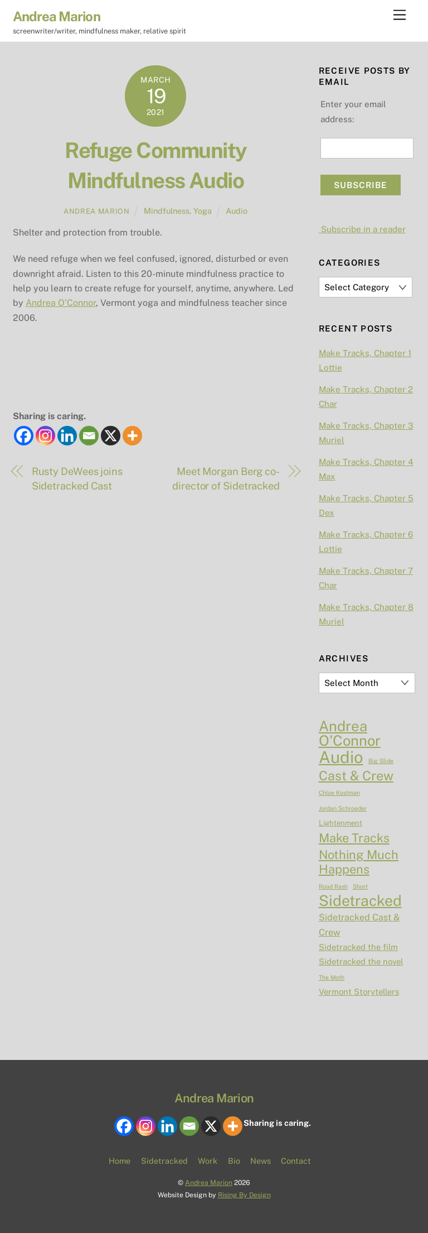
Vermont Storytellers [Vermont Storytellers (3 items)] (359, 991)
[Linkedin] (67, 435)
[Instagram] (45, 435)
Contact (296, 1160)
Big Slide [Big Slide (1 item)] (380, 760)
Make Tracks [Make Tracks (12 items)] (354, 838)
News (260, 1160)
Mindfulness (166, 210)
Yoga (202, 210)
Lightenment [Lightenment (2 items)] (340, 823)
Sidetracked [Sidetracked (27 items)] (360, 901)
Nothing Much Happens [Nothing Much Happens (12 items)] (358, 861)
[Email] (89, 435)
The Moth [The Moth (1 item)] (331, 977)
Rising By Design (244, 1195)
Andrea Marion (96, 211)
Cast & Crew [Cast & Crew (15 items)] (356, 776)
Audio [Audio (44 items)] (341, 757)
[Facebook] (23, 435)
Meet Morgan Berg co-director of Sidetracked (226, 479)
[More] (132, 435)
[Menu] (399, 15)
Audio (236, 210)
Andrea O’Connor (61, 303)
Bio (234, 1160)
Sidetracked (164, 1160)
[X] (110, 435)
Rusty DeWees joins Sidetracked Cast (77, 479)
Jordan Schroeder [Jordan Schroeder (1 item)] (343, 808)
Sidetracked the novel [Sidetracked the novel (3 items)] (361, 961)
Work (207, 1160)
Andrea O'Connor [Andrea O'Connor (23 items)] (350, 734)
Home (119, 1160)
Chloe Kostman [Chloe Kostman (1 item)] (339, 792)
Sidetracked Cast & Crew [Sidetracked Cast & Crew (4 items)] (359, 924)
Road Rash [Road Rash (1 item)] (333, 886)
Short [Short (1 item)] (360, 886)
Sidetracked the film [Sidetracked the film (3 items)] (358, 947)
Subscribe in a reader (362, 229)
